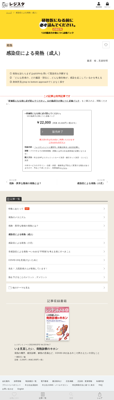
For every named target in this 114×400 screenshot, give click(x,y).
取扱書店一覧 (31, 381)
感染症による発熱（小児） (21, 243)
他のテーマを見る (19, 288)
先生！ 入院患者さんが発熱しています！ (28, 269)
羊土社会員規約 (31, 385)
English (21, 389)
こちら (64, 168)
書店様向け (57, 381)
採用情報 (17, 381)
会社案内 (6, 381)
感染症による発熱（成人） (21, 234)
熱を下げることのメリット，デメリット (27, 277)
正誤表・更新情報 (84, 381)
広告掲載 (69, 381)
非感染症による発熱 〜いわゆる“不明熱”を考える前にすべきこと (39, 252)
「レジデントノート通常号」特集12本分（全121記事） (57, 148)
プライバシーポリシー (11, 385)
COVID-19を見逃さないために (23, 260)
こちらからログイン (57, 143)
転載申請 (100, 381)
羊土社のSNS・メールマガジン (55, 385)
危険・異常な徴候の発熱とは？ (23, 226)
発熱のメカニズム (17, 217)
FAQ (101, 385)
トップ (9, 13)
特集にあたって (18, 209)
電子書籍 (44, 381)
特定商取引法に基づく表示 (83, 385)
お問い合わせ (7, 389)
